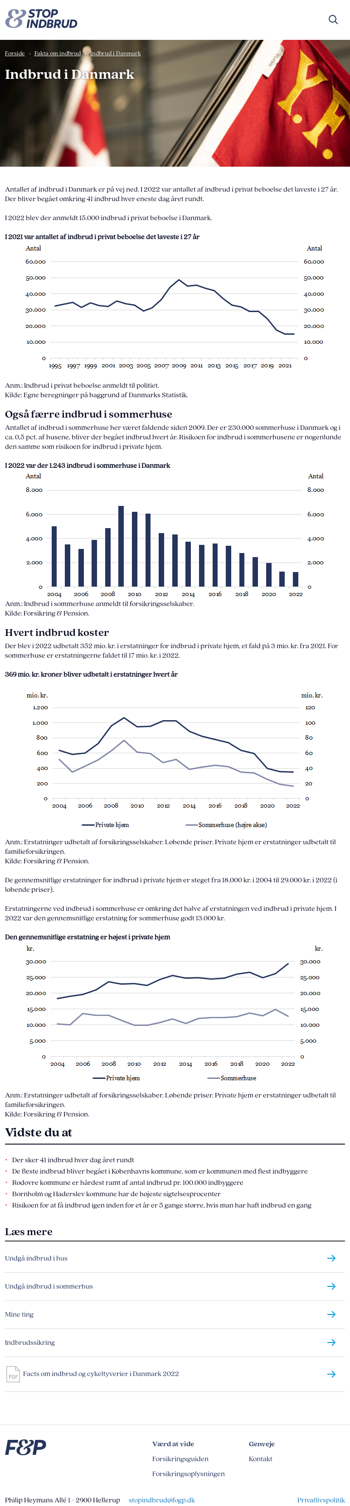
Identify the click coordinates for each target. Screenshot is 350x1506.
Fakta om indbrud (57, 53)
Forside (15, 53)
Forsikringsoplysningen (188, 1474)
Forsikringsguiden (180, 1459)
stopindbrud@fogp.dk (162, 1500)
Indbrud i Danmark (115, 53)
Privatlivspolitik (321, 1500)
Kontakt (260, 1459)
